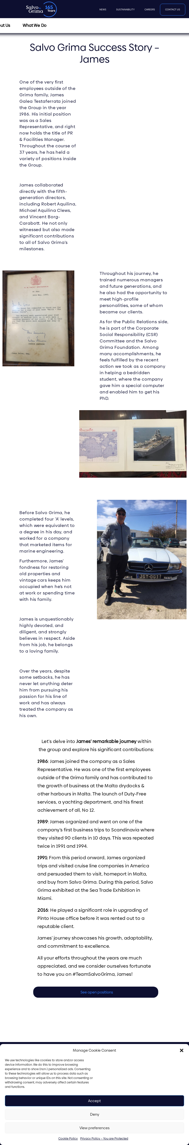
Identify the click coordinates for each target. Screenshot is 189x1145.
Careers (149, 9)
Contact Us (172, 9)
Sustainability (125, 9)
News (102, 9)
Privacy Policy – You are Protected (104, 1139)
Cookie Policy (68, 1139)
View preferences (94, 1127)
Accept (94, 1100)
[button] (181, 1050)
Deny (94, 1114)
